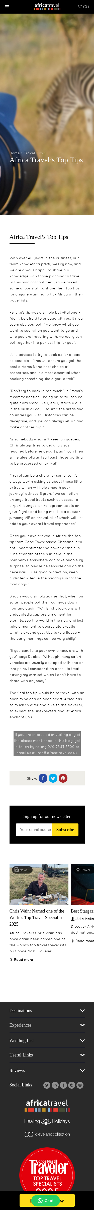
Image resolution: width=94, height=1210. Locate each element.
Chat (46, 1200)
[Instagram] (79, 1085)
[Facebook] (63, 1085)
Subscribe (65, 829)
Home (15, 153)
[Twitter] (46, 1085)
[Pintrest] (71, 1085)
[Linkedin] (54, 1085)
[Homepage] (47, 6)
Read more (21, 960)
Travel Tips (33, 153)
